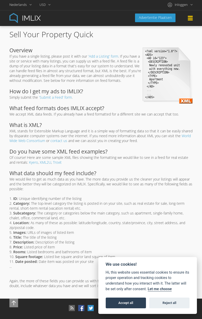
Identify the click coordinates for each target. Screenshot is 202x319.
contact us (58, 140)
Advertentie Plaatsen (155, 17)
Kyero (33, 162)
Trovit (57, 162)
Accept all (125, 303)
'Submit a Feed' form (55, 97)
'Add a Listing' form (103, 56)
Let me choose (160, 289)
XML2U (45, 162)
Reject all (169, 303)
